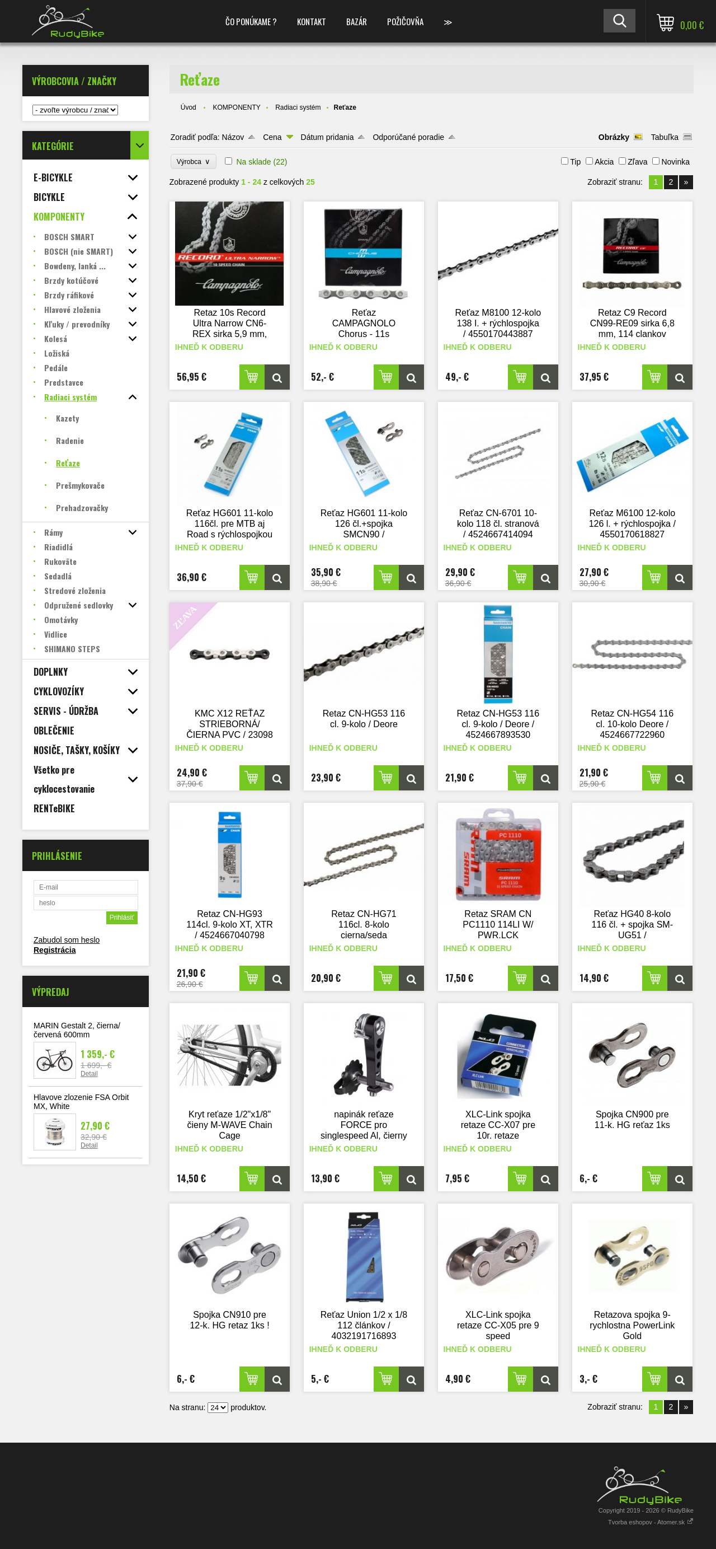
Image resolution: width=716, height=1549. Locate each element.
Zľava (637, 161)
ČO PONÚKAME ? (251, 21)
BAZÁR (356, 21)
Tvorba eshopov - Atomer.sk (651, 1522)
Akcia (604, 161)
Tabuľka (665, 137)
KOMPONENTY (236, 107)
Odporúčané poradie (408, 137)
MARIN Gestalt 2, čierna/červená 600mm (77, 1030)
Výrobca (194, 161)
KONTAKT (311, 21)
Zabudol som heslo (67, 939)
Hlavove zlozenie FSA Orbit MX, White (81, 1102)
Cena (272, 137)
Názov (233, 137)
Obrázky (614, 137)
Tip (575, 161)
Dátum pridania (327, 137)
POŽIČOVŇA (405, 21)
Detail (89, 1074)
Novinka (675, 161)
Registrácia (55, 950)
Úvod (188, 107)
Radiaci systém (298, 107)
